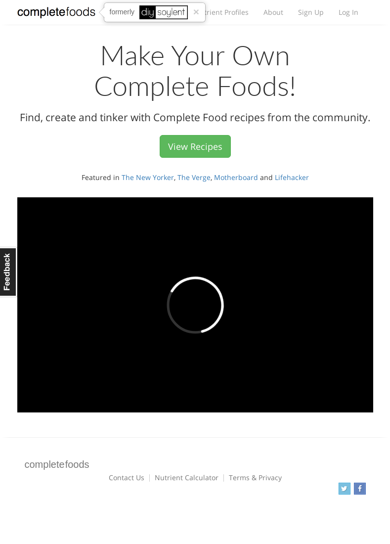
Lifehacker (292, 177)
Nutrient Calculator (186, 477)
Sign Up (311, 12)
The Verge (194, 177)
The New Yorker (148, 177)
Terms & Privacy (255, 477)
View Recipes (195, 146)
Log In (348, 12)
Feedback (8, 272)
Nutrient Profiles (221, 12)
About (273, 12)
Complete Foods (56, 14)
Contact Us (126, 477)
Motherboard (236, 177)
